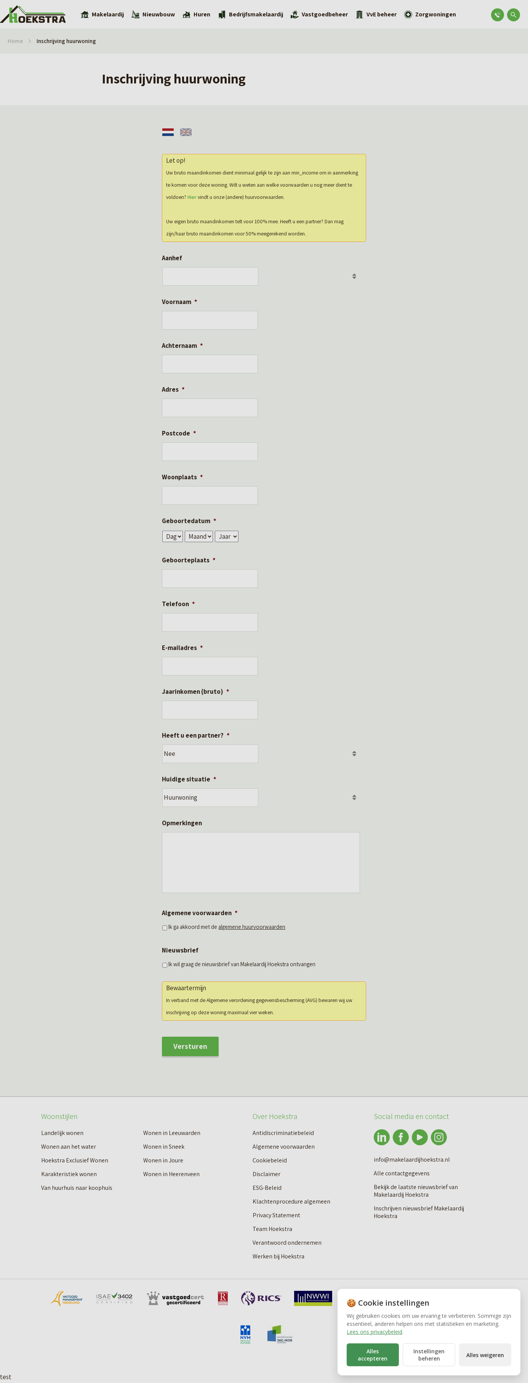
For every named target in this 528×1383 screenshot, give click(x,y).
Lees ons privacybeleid (374, 1331)
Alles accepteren (372, 1355)
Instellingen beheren (429, 1355)
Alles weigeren (485, 1355)
